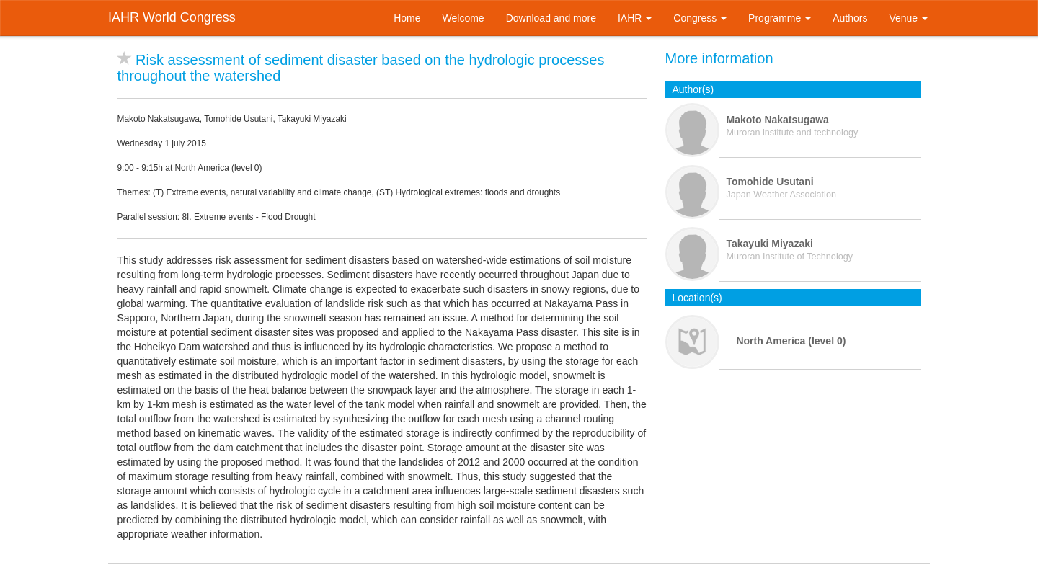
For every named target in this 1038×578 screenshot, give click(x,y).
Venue (908, 18)
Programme (779, 18)
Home (407, 18)
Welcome (463, 18)
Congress (700, 18)
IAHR (635, 18)
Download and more (551, 18)
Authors (850, 18)
